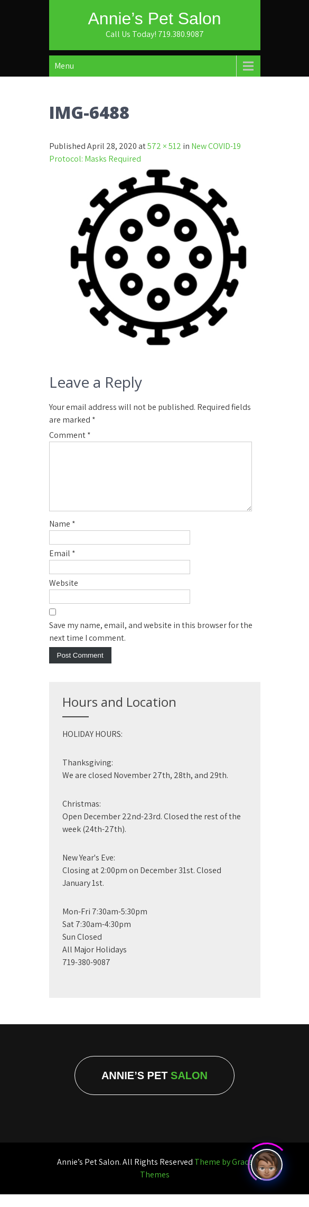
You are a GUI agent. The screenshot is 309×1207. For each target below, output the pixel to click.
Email (62, 566)
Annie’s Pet (154, 1088)
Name (62, 536)
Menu (64, 65)
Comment (70, 435)
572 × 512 (164, 146)
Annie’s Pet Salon (154, 18)
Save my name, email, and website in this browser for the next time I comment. (150, 644)
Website (63, 595)
